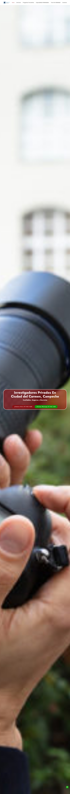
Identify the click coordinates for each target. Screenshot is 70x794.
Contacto (64, 2)
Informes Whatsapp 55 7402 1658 (46, 406)
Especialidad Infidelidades (42, 2)
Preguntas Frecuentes (28, 2)
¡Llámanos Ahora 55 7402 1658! (23, 406)
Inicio (13, 2)
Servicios (18, 2)
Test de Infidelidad (55, 2)
